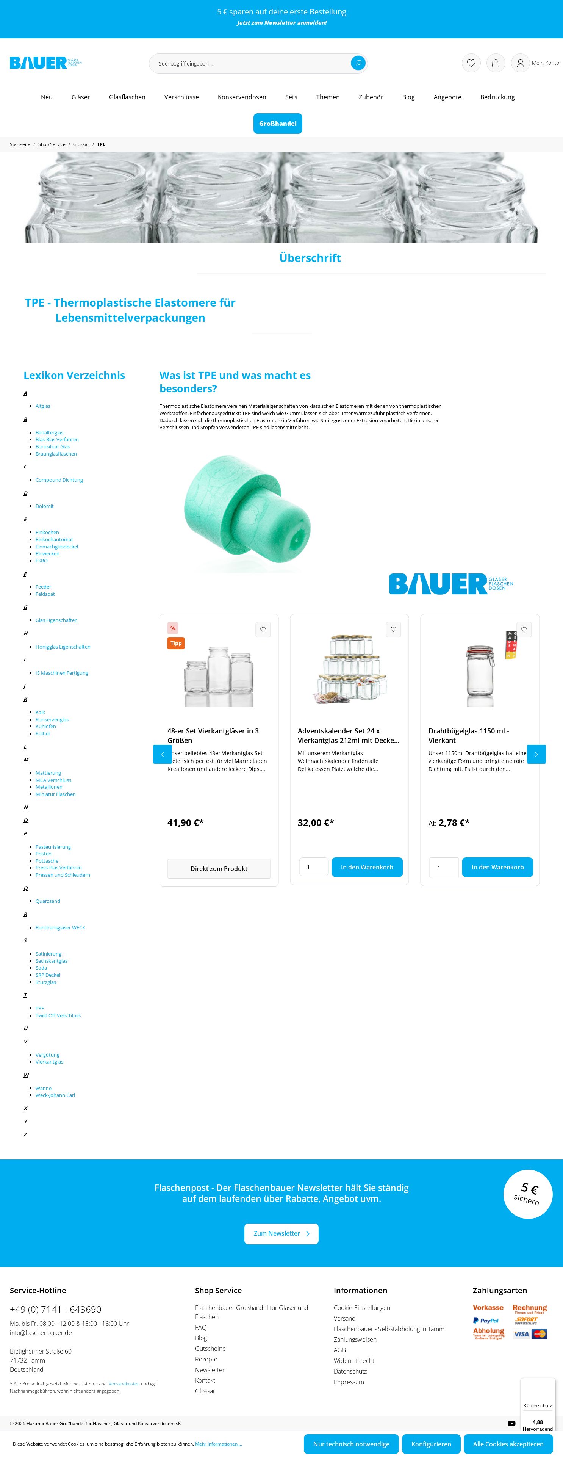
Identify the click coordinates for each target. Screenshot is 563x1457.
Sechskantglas (51, 960)
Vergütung (47, 1054)
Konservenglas (52, 719)
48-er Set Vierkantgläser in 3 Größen (213, 735)
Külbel (43, 733)
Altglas (43, 406)
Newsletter (280, 22)
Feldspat (45, 594)
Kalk (40, 712)
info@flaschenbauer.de (41, 1333)
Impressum (349, 1382)
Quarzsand (48, 901)
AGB (340, 1350)
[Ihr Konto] (535, 62)
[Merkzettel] (471, 62)
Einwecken (47, 553)
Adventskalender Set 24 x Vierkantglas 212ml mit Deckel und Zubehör (347, 735)
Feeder (43, 586)
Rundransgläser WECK (60, 927)
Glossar (205, 1391)
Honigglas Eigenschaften (63, 646)
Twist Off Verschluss (58, 1015)
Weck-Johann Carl (55, 1095)
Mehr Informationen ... (218, 1444)
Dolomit (45, 506)
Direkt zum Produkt (219, 869)
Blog (201, 1338)
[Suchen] (358, 62)
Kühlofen (46, 726)
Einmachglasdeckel (57, 546)
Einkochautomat (54, 539)
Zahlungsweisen (355, 1339)
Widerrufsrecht (354, 1361)
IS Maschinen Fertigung (62, 672)
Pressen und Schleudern (63, 874)
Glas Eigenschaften (57, 620)
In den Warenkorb (367, 867)
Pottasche (47, 860)
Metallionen (49, 786)
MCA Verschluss (53, 780)
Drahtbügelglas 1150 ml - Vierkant (469, 735)
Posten (44, 853)
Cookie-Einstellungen (362, 1307)
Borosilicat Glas (53, 446)
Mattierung (48, 772)
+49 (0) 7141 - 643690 (56, 1309)
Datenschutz (350, 1371)
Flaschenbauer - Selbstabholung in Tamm (389, 1329)
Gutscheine (210, 1348)
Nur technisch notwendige (351, 1444)
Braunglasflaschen (56, 453)
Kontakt (205, 1380)
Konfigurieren (431, 1444)
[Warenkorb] (495, 62)
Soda (41, 967)
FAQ (200, 1327)
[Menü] (550, 1382)
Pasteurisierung (53, 846)
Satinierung (48, 953)
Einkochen (47, 532)
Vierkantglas (49, 1061)
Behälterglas (49, 432)
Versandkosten (124, 1383)
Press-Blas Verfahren (59, 867)
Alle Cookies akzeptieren (508, 1444)
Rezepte (206, 1359)
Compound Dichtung (59, 479)
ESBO (42, 560)
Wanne (44, 1088)
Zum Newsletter (277, 1233)
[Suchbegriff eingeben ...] (258, 63)
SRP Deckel (48, 974)
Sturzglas (46, 982)
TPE (40, 1008)
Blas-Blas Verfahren (57, 439)
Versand (345, 1318)
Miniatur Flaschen (56, 794)
